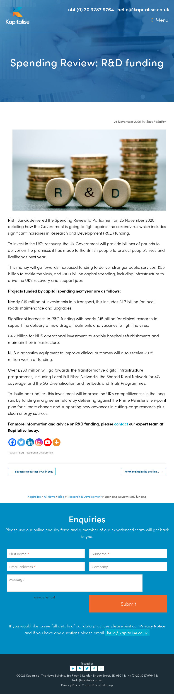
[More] (56, 442)
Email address (22, 566)
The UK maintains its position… (143, 471)
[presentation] (41, 609)
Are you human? (46, 597)
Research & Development (39, 452)
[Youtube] (48, 442)
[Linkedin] (30, 442)
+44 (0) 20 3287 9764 (90, 9)
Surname (100, 553)
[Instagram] (39, 442)
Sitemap (107, 685)
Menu (160, 20)
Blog (21, 452)
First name (19, 553)
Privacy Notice (152, 626)
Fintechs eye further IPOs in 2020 (31, 471)
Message (16, 579)
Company (100, 566)
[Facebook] (12, 442)
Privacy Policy (70, 685)
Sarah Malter (156, 121)
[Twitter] (21, 442)
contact (121, 424)
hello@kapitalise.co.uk (143, 9)
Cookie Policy (91, 685)
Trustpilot (87, 663)
